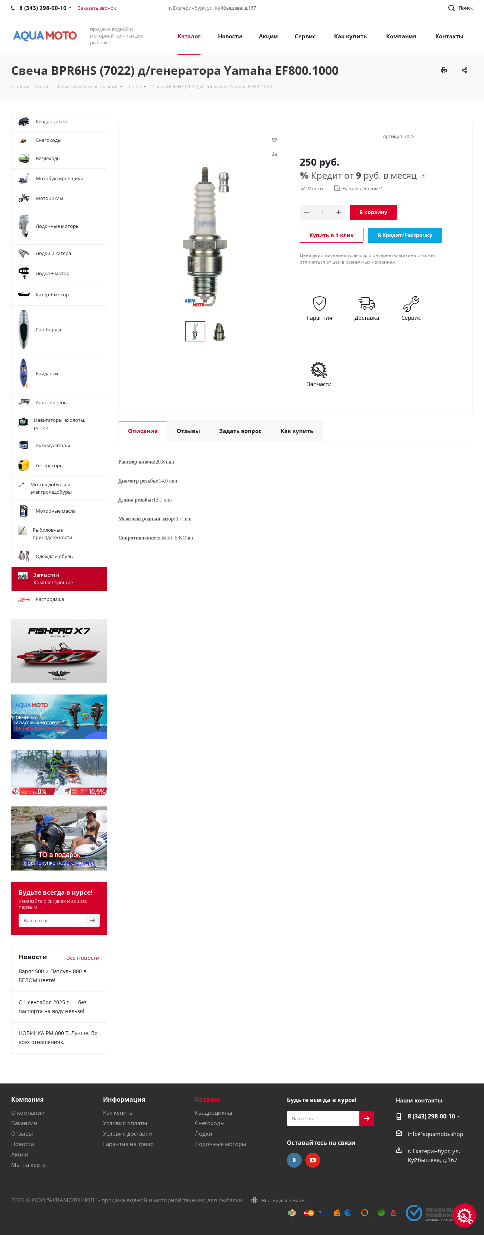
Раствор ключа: (137, 462)
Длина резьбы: (135, 500)
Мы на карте (28, 1164)
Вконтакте (294, 1160)
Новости (22, 1144)
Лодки (203, 1133)
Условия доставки (127, 1133)
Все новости (83, 957)
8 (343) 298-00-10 (431, 1116)
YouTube (312, 1160)
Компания (27, 1099)
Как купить (118, 1112)
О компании (28, 1112)
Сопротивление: (137, 538)
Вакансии (24, 1123)
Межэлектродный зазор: (147, 519)
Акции (20, 1154)
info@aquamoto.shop (435, 1133)
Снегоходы (210, 1123)
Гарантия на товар (128, 1144)
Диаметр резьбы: (138, 481)
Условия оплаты (125, 1123)
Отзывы (22, 1133)
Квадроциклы (214, 1112)
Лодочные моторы (220, 1144)
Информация (124, 1099)
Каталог (207, 1099)
